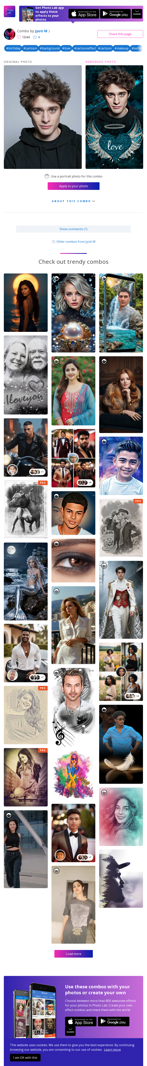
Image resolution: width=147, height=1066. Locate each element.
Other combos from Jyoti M (73, 241)
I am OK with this (25, 1058)
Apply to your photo (73, 186)
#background (50, 48)
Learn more (112, 1049)
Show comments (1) (73, 229)
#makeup (121, 48)
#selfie (137, 48)
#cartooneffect (85, 48)
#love (66, 48)
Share (120, 34)
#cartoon (30, 48)
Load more (73, 954)
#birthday (13, 48)
